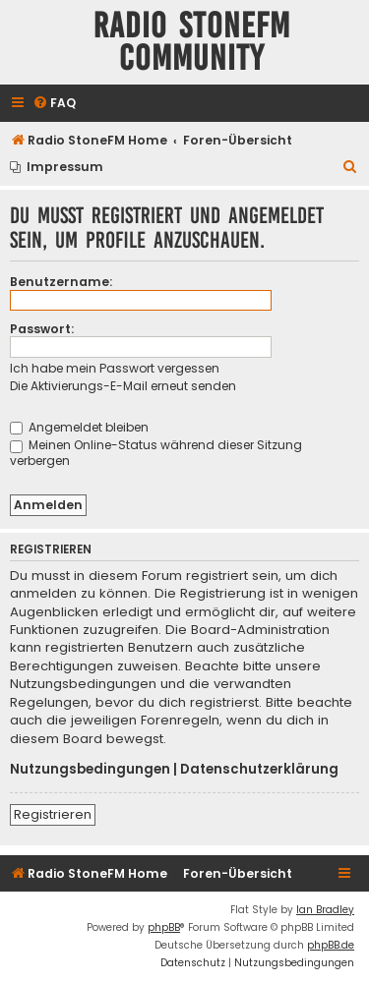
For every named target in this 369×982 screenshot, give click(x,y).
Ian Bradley (325, 909)
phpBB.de (330, 945)
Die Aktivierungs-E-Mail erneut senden (123, 385)
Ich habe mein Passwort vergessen (114, 368)
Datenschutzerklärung (259, 770)
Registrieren (53, 814)
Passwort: (42, 328)
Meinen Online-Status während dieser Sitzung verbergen (156, 452)
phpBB (164, 927)
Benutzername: (61, 281)
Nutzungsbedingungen (90, 770)
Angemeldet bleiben (79, 427)
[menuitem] (54, 103)
